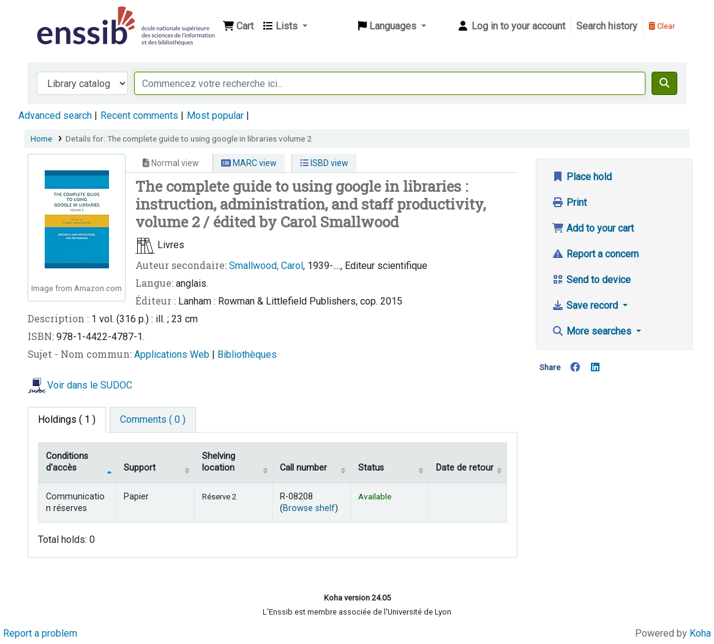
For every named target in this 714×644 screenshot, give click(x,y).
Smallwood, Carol (266, 265)
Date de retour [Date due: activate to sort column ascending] (465, 468)
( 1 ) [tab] (67, 419)
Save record (586, 305)
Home (41, 138)
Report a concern (595, 254)
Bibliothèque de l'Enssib (65, 17)
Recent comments (139, 115)
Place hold (582, 177)
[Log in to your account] (511, 26)
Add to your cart (593, 228)
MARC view (249, 163)
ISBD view (324, 163)
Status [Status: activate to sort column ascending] (371, 468)
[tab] (153, 420)
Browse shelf (309, 508)
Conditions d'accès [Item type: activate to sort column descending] (67, 462)
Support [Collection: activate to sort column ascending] (140, 468)
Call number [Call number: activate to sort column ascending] (303, 468)
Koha (700, 633)
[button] (238, 26)
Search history (606, 26)
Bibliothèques (247, 354)
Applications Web (173, 354)
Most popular (215, 115)
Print (569, 202)
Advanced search (55, 115)
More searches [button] (593, 331)
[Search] (664, 83)
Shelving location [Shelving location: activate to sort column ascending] (218, 462)
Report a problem (40, 633)
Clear (661, 26)
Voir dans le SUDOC (89, 385)
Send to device (591, 280)
